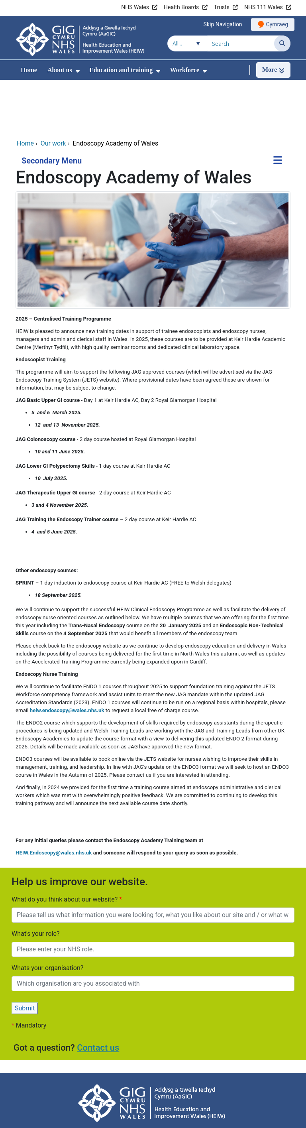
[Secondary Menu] (277, 108)
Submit (25, 955)
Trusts (222, 7)
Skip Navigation (223, 24)
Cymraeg (277, 24)
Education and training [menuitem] (121, 70)
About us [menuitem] (59, 70)
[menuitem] (77, 71)
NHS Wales (135, 7)
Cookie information (158, 1088)
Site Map (246, 1088)
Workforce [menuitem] (184, 70)
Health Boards (181, 7)
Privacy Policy (65, 1088)
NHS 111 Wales (263, 7)
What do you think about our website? (65, 846)
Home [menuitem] (29, 70)
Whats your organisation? (47, 915)
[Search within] (187, 43)
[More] (273, 70)
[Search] (282, 43)
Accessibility (109, 1088)
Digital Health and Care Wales (240, 1118)
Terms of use (208, 1088)
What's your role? (35, 881)
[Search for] (241, 43)
